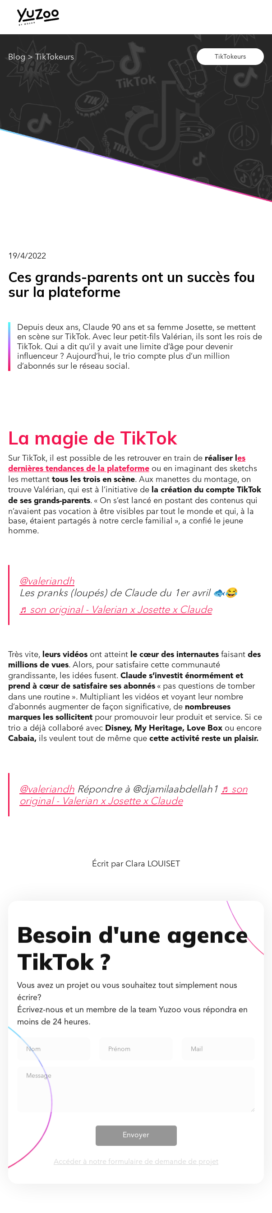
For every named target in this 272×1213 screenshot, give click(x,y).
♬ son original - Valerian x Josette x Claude (115, 609)
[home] (38, 17)
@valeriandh (46, 580)
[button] (227, 16)
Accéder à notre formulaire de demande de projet (136, 1167)
